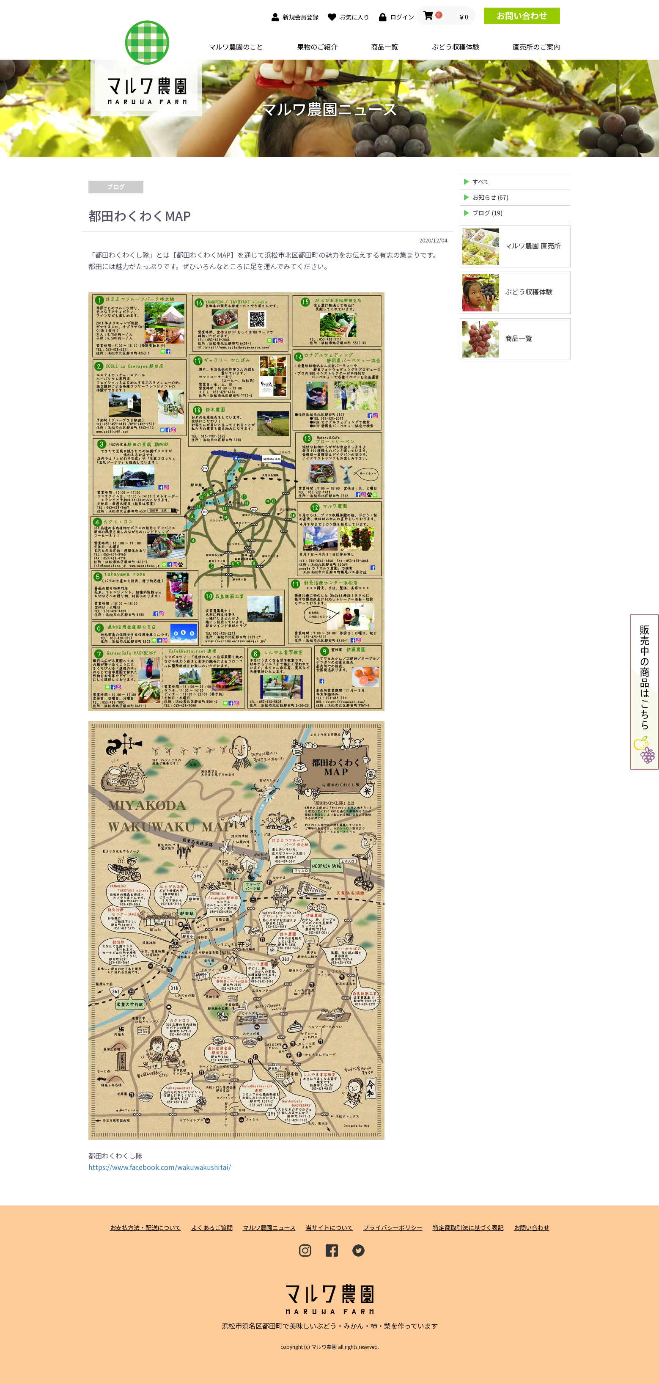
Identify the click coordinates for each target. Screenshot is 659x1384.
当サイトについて (329, 1228)
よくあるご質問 (212, 1228)
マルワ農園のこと (236, 46)
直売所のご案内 (536, 46)
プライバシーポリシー (393, 1228)
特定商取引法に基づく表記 (468, 1228)
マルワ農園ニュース (269, 1228)
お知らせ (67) (490, 197)
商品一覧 (384, 46)
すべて (480, 181)
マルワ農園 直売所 (511, 246)
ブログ (116, 186)
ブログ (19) (487, 213)
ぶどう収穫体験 (455, 46)
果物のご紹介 (317, 46)
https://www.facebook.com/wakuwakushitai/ (159, 1167)
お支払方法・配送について (145, 1228)
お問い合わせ (522, 15)
